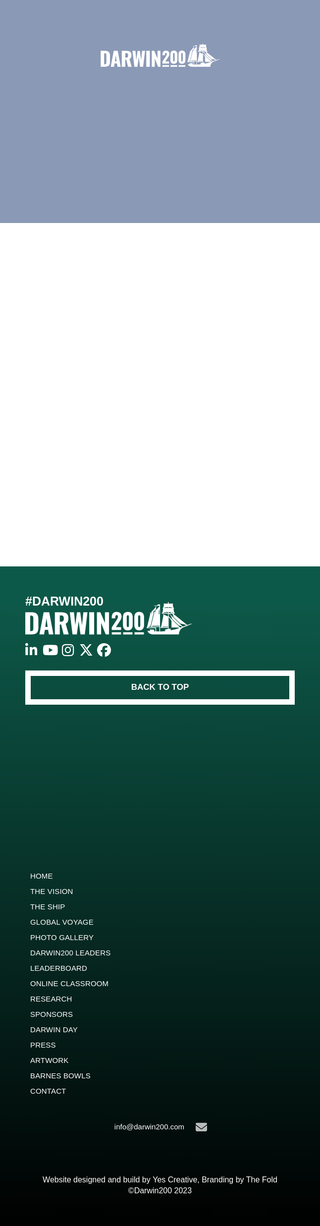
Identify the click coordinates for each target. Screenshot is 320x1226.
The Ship (47, 906)
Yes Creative (175, 1179)
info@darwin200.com (160, 1127)
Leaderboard (58, 968)
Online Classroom (69, 983)
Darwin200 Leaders (70, 952)
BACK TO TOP (160, 687)
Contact (48, 1091)
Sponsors (51, 1014)
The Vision (51, 891)
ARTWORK (49, 1060)
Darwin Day (54, 1029)
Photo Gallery (62, 937)
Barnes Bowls (60, 1075)
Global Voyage (62, 922)
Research (51, 999)
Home (41, 876)
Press (43, 1045)
